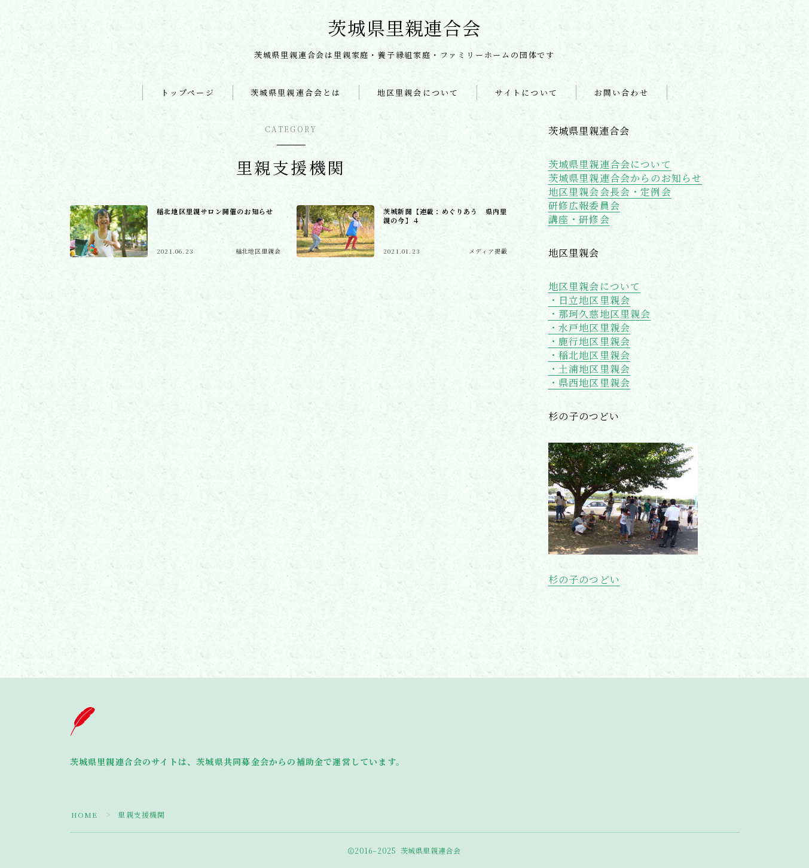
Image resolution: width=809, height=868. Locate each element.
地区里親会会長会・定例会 (609, 192)
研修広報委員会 (584, 205)
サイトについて (526, 92)
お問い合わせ (621, 92)
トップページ (188, 92)
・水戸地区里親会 (589, 327)
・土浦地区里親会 (589, 369)
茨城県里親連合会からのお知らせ (625, 178)
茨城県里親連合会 (404, 28)
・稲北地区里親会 (589, 355)
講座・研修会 (579, 219)
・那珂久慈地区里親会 (599, 314)
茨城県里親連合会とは (296, 92)
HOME (84, 814)
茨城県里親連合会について (609, 164)
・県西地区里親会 (589, 382)
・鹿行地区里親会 (589, 341)
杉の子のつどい (584, 579)
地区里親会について (418, 92)
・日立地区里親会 (589, 300)
